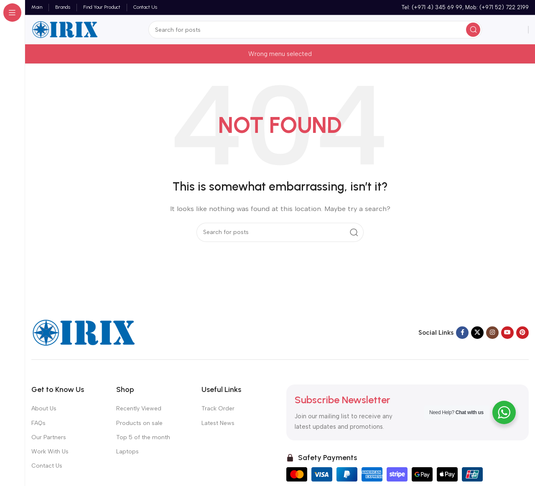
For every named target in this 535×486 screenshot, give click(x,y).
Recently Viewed (138, 408)
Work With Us (50, 451)
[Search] (315, 29)
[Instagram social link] (492, 332)
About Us (43, 408)
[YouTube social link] (507, 332)
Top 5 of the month (143, 437)
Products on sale (139, 423)
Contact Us (46, 465)
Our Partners (48, 437)
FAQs (38, 423)
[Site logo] (64, 29)
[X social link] (477, 332)
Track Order (217, 408)
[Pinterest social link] (522, 332)
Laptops (127, 451)
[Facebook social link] (462, 332)
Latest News (217, 423)
